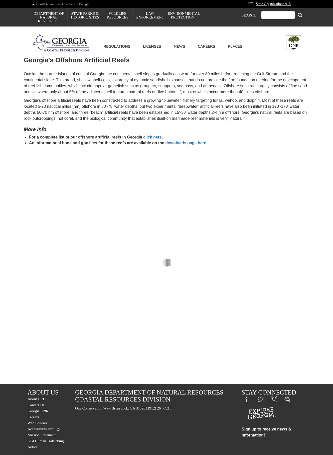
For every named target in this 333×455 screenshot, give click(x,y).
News (179, 46)
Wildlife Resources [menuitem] (117, 15)
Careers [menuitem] (33, 417)
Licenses (152, 46)
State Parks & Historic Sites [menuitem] (85, 15)
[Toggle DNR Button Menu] (293, 42)
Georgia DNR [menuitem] (38, 411)
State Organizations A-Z (273, 4)
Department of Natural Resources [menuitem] (49, 17)
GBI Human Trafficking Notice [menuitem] (46, 444)
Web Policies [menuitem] (37, 423)
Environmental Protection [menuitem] (183, 15)
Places (235, 46)
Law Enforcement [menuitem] (150, 15)
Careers (206, 46)
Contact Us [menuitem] (36, 405)
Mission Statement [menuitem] (42, 435)
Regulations (116, 46)
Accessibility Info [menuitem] (41, 429)
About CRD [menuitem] (37, 399)
